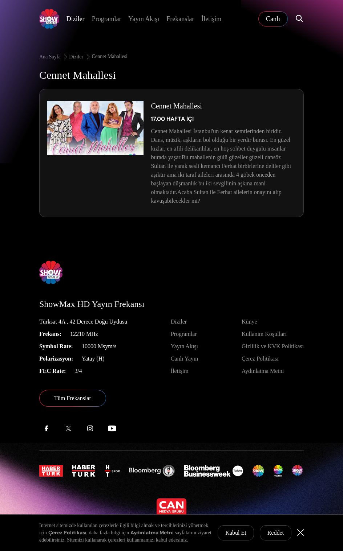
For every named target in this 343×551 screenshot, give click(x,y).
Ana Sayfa (53, 56)
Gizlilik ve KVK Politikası (273, 346)
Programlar (106, 18)
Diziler (75, 18)
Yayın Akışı (144, 18)
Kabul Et (235, 533)
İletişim (211, 18)
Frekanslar (180, 18)
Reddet (275, 533)
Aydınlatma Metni (263, 371)
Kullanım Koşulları (264, 334)
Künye (249, 321)
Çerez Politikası (260, 358)
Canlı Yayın (184, 358)
